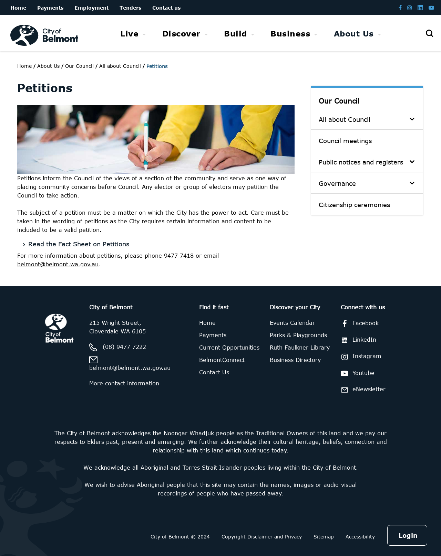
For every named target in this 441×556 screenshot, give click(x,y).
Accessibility (360, 536)
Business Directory (295, 360)
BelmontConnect (222, 360)
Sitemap (324, 536)
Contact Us (214, 372)
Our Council (339, 100)
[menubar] (250, 33)
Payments (212, 335)
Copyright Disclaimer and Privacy (262, 536)
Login (408, 535)
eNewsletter (362, 389)
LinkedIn (357, 339)
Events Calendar (292, 323)
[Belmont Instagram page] (409, 7)
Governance (337, 183)
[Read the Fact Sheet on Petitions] (158, 243)
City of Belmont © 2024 (180, 536)
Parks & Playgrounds (298, 335)
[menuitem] (133, 33)
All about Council (344, 119)
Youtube (356, 373)
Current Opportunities (229, 347)
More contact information (124, 383)
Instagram (359, 357)
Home (24, 66)
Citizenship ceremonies (354, 204)
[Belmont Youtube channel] (431, 7)
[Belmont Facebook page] (400, 7)
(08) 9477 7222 (124, 347)
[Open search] (429, 33)
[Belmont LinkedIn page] (420, 7)
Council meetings (345, 141)
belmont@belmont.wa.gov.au (58, 264)
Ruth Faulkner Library (300, 347)
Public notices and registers (361, 162)
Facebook (358, 324)
